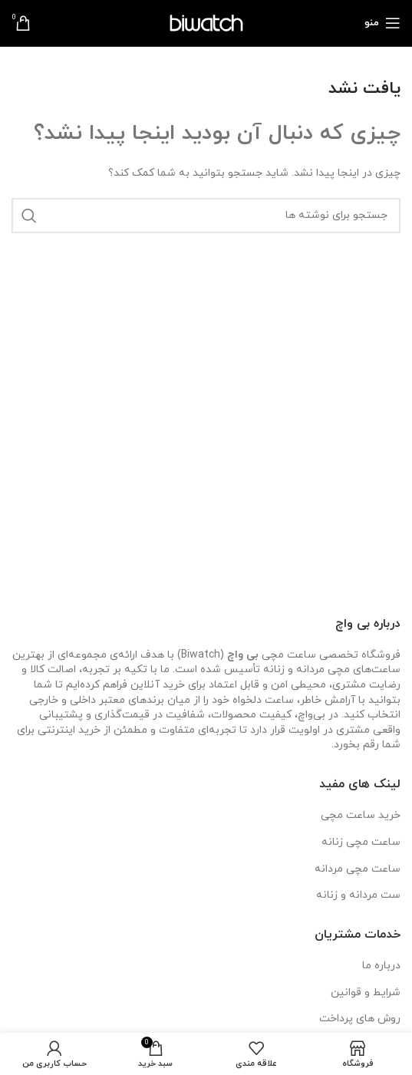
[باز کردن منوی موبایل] (382, 23)
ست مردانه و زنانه (358, 895)
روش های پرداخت (359, 1018)
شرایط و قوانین (365, 992)
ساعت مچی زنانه (360, 842)
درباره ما (381, 965)
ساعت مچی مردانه (357, 869)
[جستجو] (206, 215)
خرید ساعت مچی (360, 815)
